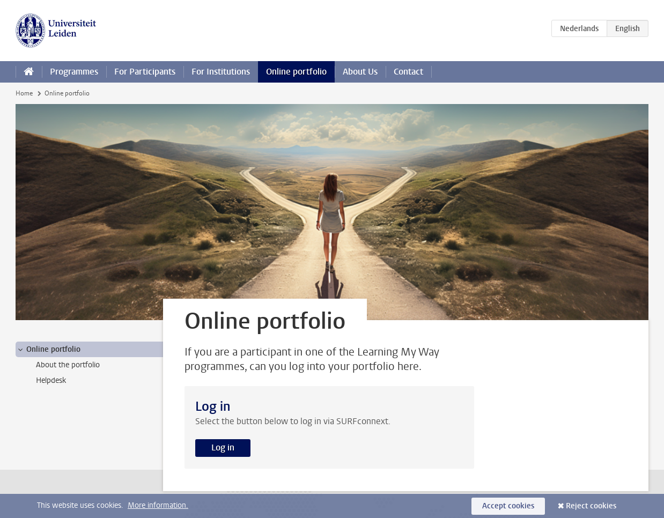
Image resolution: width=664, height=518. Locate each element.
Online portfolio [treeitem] (48, 349)
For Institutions (220, 71)
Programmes (74, 71)
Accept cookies (508, 506)
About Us (360, 71)
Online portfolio (296, 71)
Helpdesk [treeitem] (51, 380)
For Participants (144, 71)
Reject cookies (591, 506)
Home (24, 93)
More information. (158, 505)
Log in (222, 447)
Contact (408, 71)
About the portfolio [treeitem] (68, 365)
